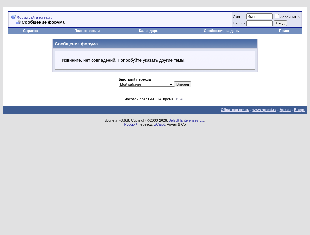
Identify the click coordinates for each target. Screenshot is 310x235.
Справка (30, 31)
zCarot (159, 124)
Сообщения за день (221, 31)
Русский (131, 124)
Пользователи (87, 31)
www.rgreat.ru (264, 110)
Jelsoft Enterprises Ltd (186, 120)
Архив (285, 110)
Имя (236, 16)
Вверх (299, 110)
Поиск (284, 31)
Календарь (148, 31)
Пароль (239, 23)
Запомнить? (287, 17)
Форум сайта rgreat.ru (35, 17)
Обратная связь (235, 110)
